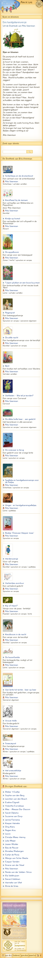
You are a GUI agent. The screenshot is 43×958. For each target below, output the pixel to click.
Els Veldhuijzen (12, 875)
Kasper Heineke (12, 823)
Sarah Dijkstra (11, 813)
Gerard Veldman (12, 879)
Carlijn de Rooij (12, 854)
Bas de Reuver (11, 847)
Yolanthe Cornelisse (14, 806)
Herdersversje (11, 558)
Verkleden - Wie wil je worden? (19, 395)
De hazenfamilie (12, 657)
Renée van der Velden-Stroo (18, 872)
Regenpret (10, 312)
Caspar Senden (12, 861)
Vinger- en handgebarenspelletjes (20, 505)
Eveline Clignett (12, 802)
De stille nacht (11, 337)
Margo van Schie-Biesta (16, 858)
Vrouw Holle (11, 720)
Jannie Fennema (12, 820)
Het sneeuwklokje (13, 770)
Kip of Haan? (11, 605)
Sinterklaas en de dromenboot (19, 176)
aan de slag (8, 955)
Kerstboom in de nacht (15, 634)
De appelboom (12, 252)
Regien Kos (10, 830)
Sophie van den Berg (14, 795)
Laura (7, 833)
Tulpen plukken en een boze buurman (22, 282)
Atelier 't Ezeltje (12, 792)
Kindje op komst (12, 218)
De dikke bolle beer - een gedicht (20, 419)
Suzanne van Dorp (13, 816)
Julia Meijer (10, 840)
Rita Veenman (11, 181)
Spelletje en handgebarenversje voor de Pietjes (22, 481)
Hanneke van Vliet (13, 882)
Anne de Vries (11, 886)
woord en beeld (32, 955)
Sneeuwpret (10, 743)
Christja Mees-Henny (15, 837)
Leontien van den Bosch (16, 799)
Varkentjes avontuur (14, 583)
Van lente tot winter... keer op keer (20, 689)
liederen (16, 955)
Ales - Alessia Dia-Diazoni (17, 809)
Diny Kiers (10, 826)
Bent (7, 366)
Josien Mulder (11, 844)
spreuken (24, 955)
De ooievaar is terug (14, 450)
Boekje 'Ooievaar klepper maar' (19, 533)
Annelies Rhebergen (14, 851)
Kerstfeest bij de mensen (16, 200)
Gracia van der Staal (14, 865)
